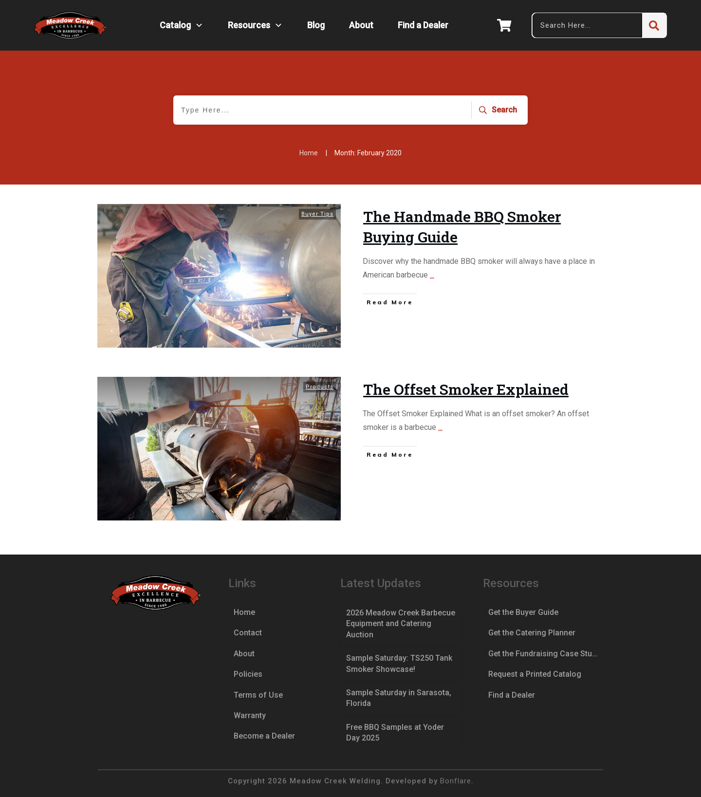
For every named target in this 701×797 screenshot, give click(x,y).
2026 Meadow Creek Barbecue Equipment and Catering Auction (400, 623)
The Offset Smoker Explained (466, 389)
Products (319, 387)
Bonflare (455, 781)
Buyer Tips (317, 214)
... (432, 274)
